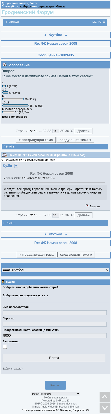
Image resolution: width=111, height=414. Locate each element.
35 (62, 131)
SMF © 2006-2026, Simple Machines (55, 403)
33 (49, 131)
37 (72, 131)
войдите (26, 6)
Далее (84, 131)
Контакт (56, 385)
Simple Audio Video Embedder (49, 406)
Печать (8, 146)
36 (67, 131)
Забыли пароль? (13, 368)
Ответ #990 (13, 178)
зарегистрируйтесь (51, 6)
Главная (12, 22)
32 (44, 131)
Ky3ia (7, 166)
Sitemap (74, 406)
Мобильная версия (55, 397)
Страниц (25, 131)
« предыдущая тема (36, 140)
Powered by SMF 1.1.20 (56, 400)
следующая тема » (75, 140)
